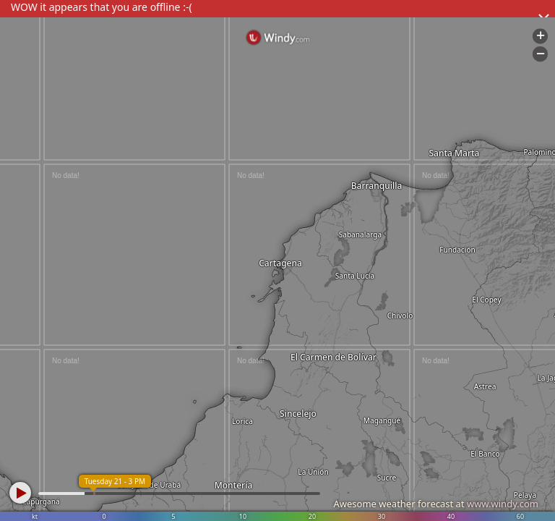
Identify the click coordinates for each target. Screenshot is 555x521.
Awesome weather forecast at (435, 503)
